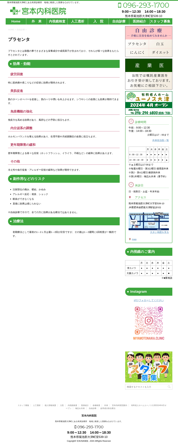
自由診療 (118, 21)
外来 (106, 405)
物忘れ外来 (80, 408)
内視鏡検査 (57, 21)
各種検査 (96, 405)
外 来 (37, 21)
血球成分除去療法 (107, 408)
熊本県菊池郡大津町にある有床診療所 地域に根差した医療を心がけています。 (89, 421)
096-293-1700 (143, 5)
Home (15, 21)
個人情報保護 (50, 405)
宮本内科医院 (89, 415)
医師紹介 (139, 21)
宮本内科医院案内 (119, 405)
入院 (62, 405)
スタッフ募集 (160, 21)
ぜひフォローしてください (149, 300)
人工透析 (77, 21)
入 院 (98, 21)
